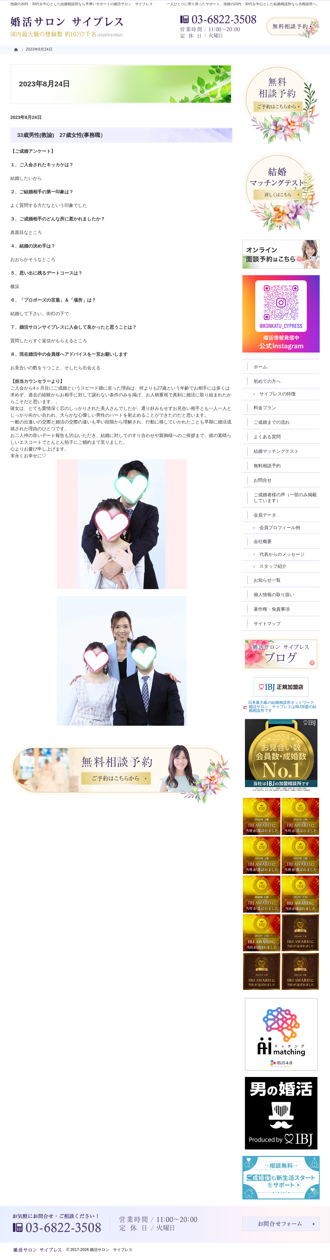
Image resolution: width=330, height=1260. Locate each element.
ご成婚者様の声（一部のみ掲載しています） (285, 497)
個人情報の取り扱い (274, 594)
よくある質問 (267, 436)
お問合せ (263, 480)
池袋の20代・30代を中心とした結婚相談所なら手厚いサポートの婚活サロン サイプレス (81, 4)
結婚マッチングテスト (276, 451)
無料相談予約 (267, 465)
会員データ (265, 515)
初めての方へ (267, 381)
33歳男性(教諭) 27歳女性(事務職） (61, 135)
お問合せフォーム (281, 1224)
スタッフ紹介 (272, 566)
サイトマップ (267, 623)
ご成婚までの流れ (272, 422)
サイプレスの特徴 (277, 393)
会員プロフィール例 (279, 527)
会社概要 (263, 541)
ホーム (260, 366)
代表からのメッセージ (282, 554)
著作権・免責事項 (272, 609)
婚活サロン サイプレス (111, 1249)
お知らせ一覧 (267, 580)
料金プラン (265, 407)
